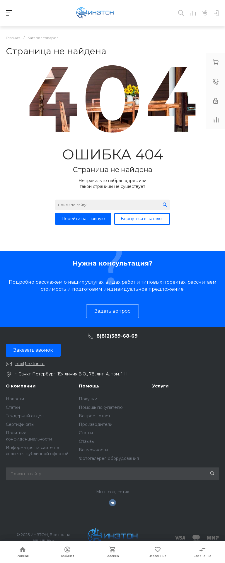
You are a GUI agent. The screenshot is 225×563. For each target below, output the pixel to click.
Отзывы (87, 441)
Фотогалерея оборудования (109, 458)
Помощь (89, 386)
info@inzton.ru (30, 363)
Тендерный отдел (25, 416)
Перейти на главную (83, 218)
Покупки (88, 399)
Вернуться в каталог (142, 218)
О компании (21, 386)
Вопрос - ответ (94, 416)
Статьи (13, 407)
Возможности (93, 450)
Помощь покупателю (101, 407)
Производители (95, 424)
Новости (15, 399)
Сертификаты (20, 424)
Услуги (160, 386)
